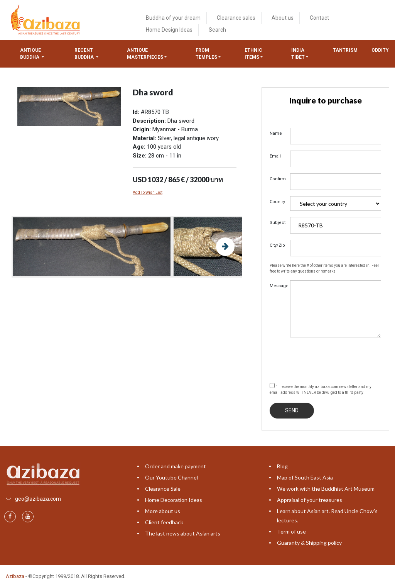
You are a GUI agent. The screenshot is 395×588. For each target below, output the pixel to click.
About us (283, 18)
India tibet (298, 53)
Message (277, 285)
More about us (162, 511)
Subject (277, 222)
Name (276, 133)
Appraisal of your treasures (309, 499)
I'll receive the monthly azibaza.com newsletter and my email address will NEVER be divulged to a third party (320, 389)
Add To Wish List (147, 192)
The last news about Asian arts (182, 533)
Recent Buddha (84, 53)
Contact (319, 18)
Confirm (277, 178)
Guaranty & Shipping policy (309, 542)
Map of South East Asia (305, 477)
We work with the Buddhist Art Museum (326, 488)
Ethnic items (253, 53)
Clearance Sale (163, 488)
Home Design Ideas (169, 30)
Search (217, 30)
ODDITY (380, 50)
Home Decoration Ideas (173, 499)
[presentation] (328, 359)
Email (275, 156)
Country (277, 201)
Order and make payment (175, 466)
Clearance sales (236, 18)
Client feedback (164, 522)
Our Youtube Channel (171, 477)
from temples (206, 53)
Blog (282, 466)
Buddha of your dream (173, 18)
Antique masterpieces (145, 53)
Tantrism (345, 50)
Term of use (291, 531)
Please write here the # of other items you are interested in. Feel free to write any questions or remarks (324, 268)
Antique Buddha (30, 53)
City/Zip (277, 245)
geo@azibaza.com (38, 499)
